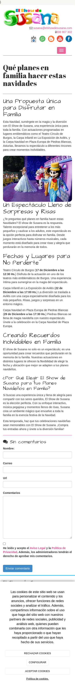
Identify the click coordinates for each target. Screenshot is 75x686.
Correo (7, 463)
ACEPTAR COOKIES (37, 671)
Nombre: (9, 448)
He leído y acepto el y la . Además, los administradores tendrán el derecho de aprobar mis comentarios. (37, 552)
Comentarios (11, 492)
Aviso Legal (37, 548)
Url (5, 478)
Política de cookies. (37, 678)
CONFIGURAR (37, 662)
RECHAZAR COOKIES (37, 653)
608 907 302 (64, 32)
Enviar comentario (18, 568)
